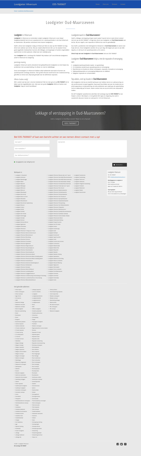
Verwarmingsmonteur (37, 435)
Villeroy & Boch (53, 289)
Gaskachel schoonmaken (21, 377)
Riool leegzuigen (36, 353)
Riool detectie (35, 349)
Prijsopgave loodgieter (37, 321)
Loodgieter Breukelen (20, 198)
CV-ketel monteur (19, 338)
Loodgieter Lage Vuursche (54, 237)
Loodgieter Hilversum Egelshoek (23, 243)
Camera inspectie (19, 323)
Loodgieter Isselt (52, 230)
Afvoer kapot (18, 289)
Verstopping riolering (37, 422)
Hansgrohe (17, 398)
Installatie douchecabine (21, 411)
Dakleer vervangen (19, 358)
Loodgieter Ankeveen (20, 177)
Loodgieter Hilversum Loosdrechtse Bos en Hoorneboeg (28, 277)
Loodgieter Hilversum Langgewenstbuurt (25, 273)
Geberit (17, 381)
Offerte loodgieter (36, 308)
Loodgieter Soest (52, 280)
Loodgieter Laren (52, 239)
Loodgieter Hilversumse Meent (55, 218)
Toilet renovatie (35, 405)
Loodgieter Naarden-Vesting (54, 254)
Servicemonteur (36, 385)
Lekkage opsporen (36, 289)
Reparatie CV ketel (36, 332)
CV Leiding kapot (19, 334)
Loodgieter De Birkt (20, 211)
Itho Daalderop (19, 422)
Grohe (16, 394)
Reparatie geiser (36, 334)
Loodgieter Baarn (19, 181)
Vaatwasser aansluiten (37, 413)
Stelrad (33, 392)
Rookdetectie (35, 375)
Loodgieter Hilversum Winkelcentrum (57, 209)
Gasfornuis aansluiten (20, 375)
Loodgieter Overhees (53, 273)
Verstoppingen (35, 424)
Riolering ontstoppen (37, 345)
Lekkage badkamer (19, 435)
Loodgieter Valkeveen (79, 181)
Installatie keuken (19, 413)
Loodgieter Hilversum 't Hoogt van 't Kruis (25, 230)
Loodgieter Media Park (53, 247)
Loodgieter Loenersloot (53, 243)
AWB (16, 300)
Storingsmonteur (36, 396)
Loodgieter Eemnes (19, 220)
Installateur (18, 407)
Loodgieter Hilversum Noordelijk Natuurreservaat (59, 179)
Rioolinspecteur (36, 368)
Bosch (16, 317)
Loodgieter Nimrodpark (53, 267)
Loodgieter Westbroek (79, 188)
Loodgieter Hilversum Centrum (22, 239)
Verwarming (35, 430)
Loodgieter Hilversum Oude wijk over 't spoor (59, 186)
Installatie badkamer (20, 409)
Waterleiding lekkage (55, 300)
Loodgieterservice (36, 300)
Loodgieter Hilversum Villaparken (56, 207)
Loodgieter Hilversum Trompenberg (56, 203)
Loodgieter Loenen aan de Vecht (56, 241)
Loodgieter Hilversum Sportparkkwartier (57, 198)
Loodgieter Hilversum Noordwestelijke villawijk (59, 181)
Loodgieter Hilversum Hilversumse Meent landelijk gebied (29, 256)
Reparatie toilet (35, 338)
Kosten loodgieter (19, 430)
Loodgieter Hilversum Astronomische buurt (25, 232)
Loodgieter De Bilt (19, 209)
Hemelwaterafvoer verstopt (21, 403)
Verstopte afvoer (36, 426)
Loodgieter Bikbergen (20, 186)
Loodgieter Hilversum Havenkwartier (24, 250)
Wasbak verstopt (54, 298)
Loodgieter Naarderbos (53, 256)
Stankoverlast (35, 390)
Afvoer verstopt (19, 294)
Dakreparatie (18, 366)
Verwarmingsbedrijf (36, 432)
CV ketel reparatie (19, 330)
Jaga (16, 424)
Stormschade (35, 398)
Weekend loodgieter (54, 311)
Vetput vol (34, 437)
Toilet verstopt (35, 409)
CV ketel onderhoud (20, 328)
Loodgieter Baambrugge (21, 179)
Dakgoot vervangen (20, 355)
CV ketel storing (19, 332)
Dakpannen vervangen (20, 364)
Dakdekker (17, 340)
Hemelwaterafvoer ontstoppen (22, 400)
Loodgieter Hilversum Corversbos (23, 241)
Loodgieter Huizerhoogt (53, 228)
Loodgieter (34, 294)
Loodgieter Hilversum (25, 4)
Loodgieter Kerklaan (53, 232)
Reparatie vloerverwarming (38, 343)
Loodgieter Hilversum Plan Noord (56, 188)
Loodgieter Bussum (20, 205)
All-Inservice (18, 298)
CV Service (17, 336)
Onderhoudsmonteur (37, 313)
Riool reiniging (35, 364)
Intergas (17, 420)
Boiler (16, 313)
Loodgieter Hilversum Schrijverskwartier (57, 194)
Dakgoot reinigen (19, 345)
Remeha (34, 330)
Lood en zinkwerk (36, 291)
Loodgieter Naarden (53, 252)
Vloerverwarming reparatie (56, 291)
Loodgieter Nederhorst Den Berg (56, 258)
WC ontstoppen (53, 306)
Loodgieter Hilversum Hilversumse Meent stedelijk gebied (29, 258)
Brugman (17, 319)
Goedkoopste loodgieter (21, 385)
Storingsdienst (35, 394)
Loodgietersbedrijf (36, 298)
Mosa (33, 304)
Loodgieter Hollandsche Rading (55, 220)
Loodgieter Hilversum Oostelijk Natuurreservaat (59, 183)
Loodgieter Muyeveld (53, 250)
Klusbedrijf (17, 428)
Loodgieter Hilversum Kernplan (22, 267)
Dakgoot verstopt (19, 353)
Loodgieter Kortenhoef (53, 235)
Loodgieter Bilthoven (20, 188)
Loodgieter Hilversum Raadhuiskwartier (57, 190)
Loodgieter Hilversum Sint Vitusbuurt (57, 196)
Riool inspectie (35, 351)
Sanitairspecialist (36, 381)
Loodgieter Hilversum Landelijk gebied (24, 271)
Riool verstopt (35, 366)
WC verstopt (53, 308)
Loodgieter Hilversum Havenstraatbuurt (24, 252)
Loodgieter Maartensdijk (54, 245)
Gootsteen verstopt (20, 392)
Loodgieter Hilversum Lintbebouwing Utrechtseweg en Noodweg (30, 275)
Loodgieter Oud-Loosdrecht (54, 269)
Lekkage (17, 432)
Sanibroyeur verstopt (37, 379)
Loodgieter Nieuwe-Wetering (55, 262)
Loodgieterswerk (36, 302)
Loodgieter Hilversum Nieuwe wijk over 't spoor (59, 175)
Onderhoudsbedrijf (36, 311)
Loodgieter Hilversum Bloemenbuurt (24, 235)
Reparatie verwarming (37, 340)
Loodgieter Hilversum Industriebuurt (24, 260)
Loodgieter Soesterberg (79, 177)
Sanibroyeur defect (36, 377)
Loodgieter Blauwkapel (20, 192)
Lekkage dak (18, 437)
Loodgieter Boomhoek (20, 194)
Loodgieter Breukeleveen (21, 200)
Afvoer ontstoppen (19, 291)
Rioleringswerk (35, 347)
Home (15, 11)
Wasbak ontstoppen (54, 296)
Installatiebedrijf (19, 417)
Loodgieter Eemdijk (20, 218)
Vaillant (34, 417)
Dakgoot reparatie (19, 347)
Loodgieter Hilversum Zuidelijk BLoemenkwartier (59, 211)
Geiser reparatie (19, 383)
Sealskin (34, 383)
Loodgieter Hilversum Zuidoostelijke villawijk (58, 215)
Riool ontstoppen (36, 362)
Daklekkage (18, 360)
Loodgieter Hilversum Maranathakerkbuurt (25, 280)
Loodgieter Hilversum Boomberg (23, 237)
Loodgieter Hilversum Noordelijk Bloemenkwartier (60, 177)
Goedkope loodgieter (20, 388)
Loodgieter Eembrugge (20, 215)
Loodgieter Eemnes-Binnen (21, 222)
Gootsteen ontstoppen (20, 390)
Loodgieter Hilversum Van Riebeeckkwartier (58, 205)
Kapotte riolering (19, 426)
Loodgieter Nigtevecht (53, 265)
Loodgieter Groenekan (20, 226)
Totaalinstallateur (36, 411)
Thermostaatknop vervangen (39, 400)
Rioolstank (34, 373)
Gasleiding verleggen (20, 379)
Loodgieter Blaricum (20, 190)
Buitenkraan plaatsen (20, 321)
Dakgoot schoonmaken (20, 351)
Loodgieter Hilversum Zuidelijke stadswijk (58, 213)
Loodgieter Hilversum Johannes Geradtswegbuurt (27, 262)
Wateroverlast (53, 302)
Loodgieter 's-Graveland (21, 175)
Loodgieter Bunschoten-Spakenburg (23, 203)
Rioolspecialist (35, 370)
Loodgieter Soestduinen (79, 175)
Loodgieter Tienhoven (79, 179)
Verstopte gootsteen (37, 428)
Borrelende (18, 315)
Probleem (34, 323)
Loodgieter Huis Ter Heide (54, 224)
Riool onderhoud (36, 358)
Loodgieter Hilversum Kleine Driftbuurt (24, 269)
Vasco (33, 420)
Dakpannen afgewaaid (20, 362)
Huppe (17, 405)
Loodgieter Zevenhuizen (80, 192)
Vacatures (34, 415)
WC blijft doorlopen (54, 304)
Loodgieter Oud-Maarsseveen (25, 11)
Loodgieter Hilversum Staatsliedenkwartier (58, 200)
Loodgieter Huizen (52, 226)
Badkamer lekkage (19, 302)
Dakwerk (17, 368)
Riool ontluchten (36, 360)
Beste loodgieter (19, 308)
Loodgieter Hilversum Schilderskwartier (57, 192)
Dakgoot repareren (19, 349)
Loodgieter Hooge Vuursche (54, 222)
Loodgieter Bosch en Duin (21, 196)
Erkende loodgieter (19, 373)
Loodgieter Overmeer (53, 275)
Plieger (33, 319)
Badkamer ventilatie (20, 306)
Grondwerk (18, 396)
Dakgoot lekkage (19, 343)
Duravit (17, 370)
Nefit (33, 306)
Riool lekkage (35, 355)
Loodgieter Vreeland (79, 186)
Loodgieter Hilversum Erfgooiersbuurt (24, 245)
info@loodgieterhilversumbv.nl (117, 177)
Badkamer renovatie (20, 304)
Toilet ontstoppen (36, 403)
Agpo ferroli (18, 296)
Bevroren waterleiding (20, 311)
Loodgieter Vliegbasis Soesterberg (82, 183)
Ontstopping (35, 317)
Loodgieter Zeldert (78, 190)
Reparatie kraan (36, 336)
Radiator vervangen (36, 326)
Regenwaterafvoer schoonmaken (40, 328)
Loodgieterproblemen (37, 296)
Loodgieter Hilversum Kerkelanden (23, 265)
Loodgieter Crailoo (19, 207)
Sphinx (33, 388)
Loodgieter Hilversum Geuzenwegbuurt (24, 247)
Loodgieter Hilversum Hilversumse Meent (25, 254)
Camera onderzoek (19, 326)
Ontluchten (35, 315)
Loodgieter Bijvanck (20, 183)
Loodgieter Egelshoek (20, 224)
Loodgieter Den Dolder (20, 213)
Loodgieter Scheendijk (53, 277)
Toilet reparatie (35, 407)
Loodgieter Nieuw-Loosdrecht (55, 260)
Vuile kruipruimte (54, 294)
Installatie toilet (19, 415)
